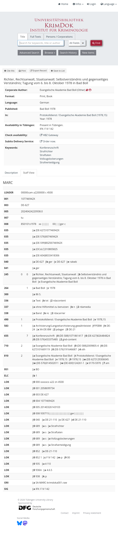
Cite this (9, 71)
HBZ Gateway (49, 135)
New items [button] (88, 52)
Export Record (38, 70)
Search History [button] (68, 52)
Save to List (58, 71)
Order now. (48, 141)
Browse (50, 52)
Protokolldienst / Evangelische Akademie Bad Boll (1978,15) (73, 115)
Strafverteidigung (49, 162)
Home (63, 4)
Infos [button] (78, 4)
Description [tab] (11, 172)
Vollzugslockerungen (51, 158)
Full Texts (35, 36)
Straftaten (45, 155)
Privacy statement (92, 512)
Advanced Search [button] (29, 52)
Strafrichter (46, 151)
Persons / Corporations (59, 36)
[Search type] (77, 43)
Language (109, 4)
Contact (64, 512)
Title (22, 36)
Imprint (75, 512)
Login (91, 4)
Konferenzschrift (49, 147)
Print (22, 71)
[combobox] (41, 43)
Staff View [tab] (28, 172)
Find (96, 43)
